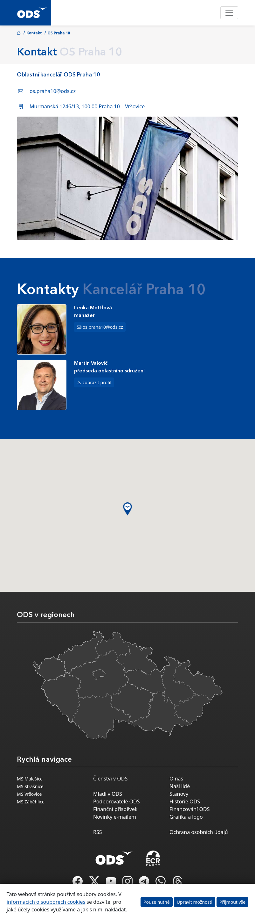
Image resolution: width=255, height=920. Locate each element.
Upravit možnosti (194, 902)
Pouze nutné (156, 902)
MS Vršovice (29, 794)
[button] (127, 508)
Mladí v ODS (107, 793)
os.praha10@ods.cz (53, 91)
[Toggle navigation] (229, 12)
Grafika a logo (186, 816)
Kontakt (34, 33)
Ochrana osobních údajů (198, 832)
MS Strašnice (30, 786)
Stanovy (178, 793)
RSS (97, 832)
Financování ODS (189, 809)
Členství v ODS (110, 778)
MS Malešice (30, 779)
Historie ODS (184, 801)
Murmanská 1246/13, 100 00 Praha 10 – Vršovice (87, 106)
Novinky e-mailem (114, 816)
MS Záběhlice (31, 802)
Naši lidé (179, 786)
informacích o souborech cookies (46, 901)
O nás (176, 778)
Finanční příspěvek (115, 809)
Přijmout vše (232, 902)
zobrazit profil (97, 382)
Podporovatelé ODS (116, 801)
